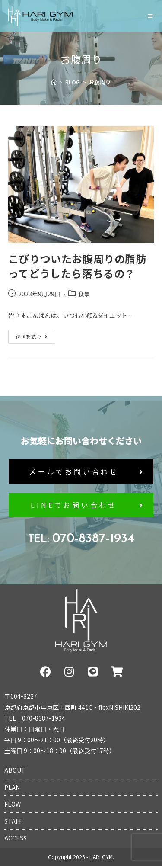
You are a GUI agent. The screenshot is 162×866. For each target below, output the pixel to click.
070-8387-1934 (81, 538)
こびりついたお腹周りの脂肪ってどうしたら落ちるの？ (77, 266)
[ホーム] (54, 82)
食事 (84, 293)
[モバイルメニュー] (151, 16)
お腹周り (100, 82)
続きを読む (35, 335)
